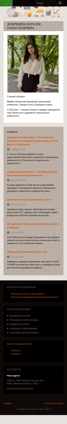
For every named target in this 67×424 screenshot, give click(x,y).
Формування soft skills (19, 316)
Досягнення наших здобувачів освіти (29, 199)
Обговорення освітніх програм (23, 320)
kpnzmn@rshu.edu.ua (23, 388)
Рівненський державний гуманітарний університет (34, 297)
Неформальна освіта (19, 324)
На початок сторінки (54, 403)
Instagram (15, 354)
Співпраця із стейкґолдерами (23, 328)
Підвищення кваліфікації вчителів (27, 251)
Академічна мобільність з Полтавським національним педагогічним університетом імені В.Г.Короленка (32, 141)
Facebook (15, 350)
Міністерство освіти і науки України (27, 294)
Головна (7, 403)
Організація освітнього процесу (24, 332)
